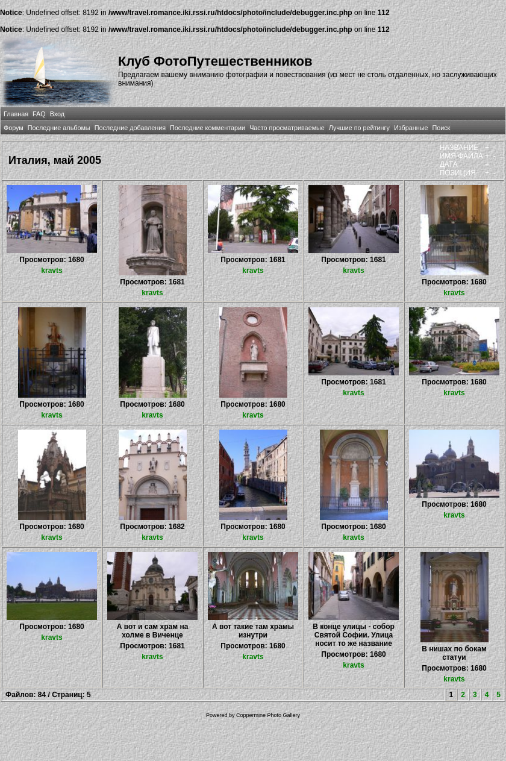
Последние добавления (130, 127)
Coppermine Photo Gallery (268, 715)
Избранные (411, 127)
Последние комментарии (207, 127)
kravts (51, 270)
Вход (57, 113)
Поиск (441, 127)
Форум (13, 127)
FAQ (39, 113)
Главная (16, 113)
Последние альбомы (59, 127)
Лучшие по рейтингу (359, 127)
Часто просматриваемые (287, 127)
